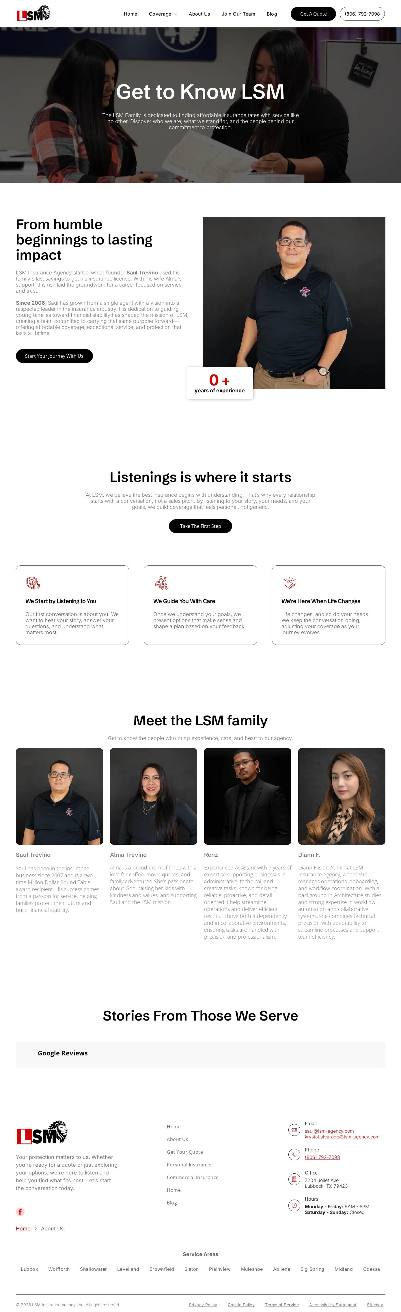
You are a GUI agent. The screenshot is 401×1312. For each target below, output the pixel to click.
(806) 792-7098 (322, 1137)
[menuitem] (130, 13)
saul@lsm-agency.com (329, 1111)
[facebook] (20, 1193)
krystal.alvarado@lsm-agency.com (342, 1117)
